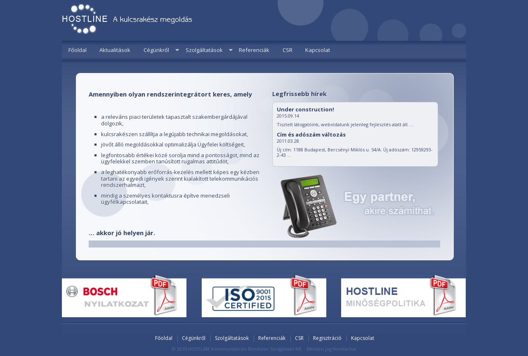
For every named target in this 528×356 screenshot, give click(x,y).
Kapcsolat (317, 50)
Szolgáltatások (204, 50)
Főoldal (77, 50)
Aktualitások (114, 50)
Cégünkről (156, 50)
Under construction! (305, 109)
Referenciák (254, 50)
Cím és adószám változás (311, 134)
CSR (287, 50)
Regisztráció (327, 338)
